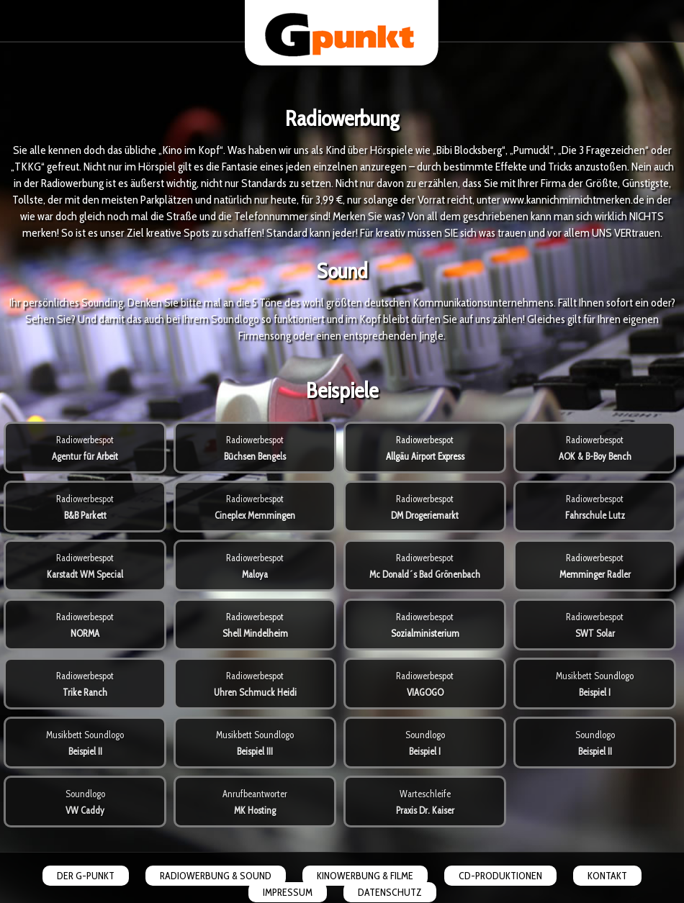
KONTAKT (607, 875)
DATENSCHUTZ (390, 892)
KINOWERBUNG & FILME (365, 875)
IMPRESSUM (287, 892)
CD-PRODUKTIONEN (500, 875)
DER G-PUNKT (85, 875)
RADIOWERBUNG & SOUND (215, 875)
